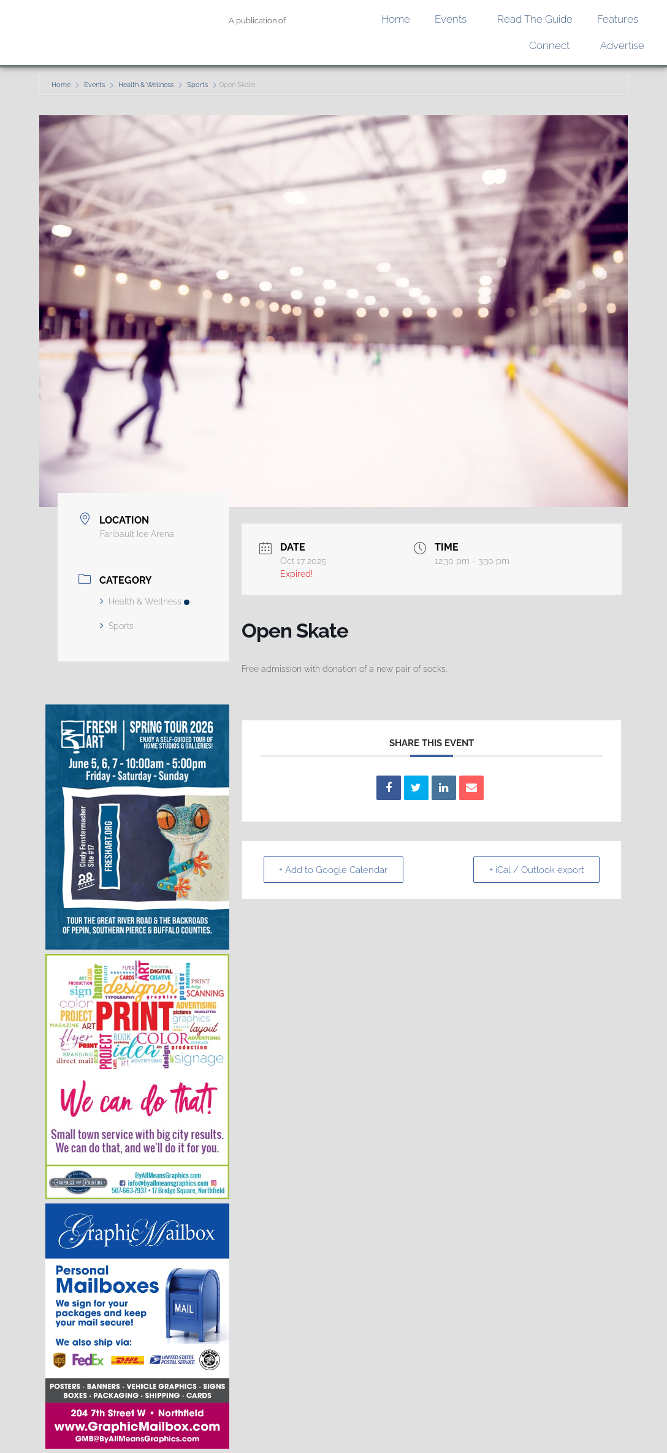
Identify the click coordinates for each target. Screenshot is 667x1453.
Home (395, 19)
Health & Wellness (145, 85)
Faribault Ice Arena (137, 534)
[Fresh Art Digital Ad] (137, 946)
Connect (552, 45)
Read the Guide (535, 19)
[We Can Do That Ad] (137, 1196)
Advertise (622, 45)
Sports (197, 85)
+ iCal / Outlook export (534, 869)
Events (454, 19)
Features (620, 19)
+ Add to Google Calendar (335, 869)
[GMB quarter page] (137, 1445)
